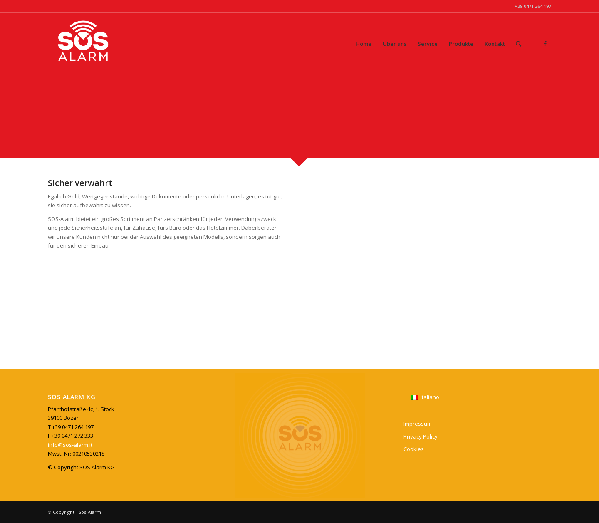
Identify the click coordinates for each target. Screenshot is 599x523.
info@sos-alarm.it (70, 445)
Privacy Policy (420, 436)
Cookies (413, 449)
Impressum (417, 423)
